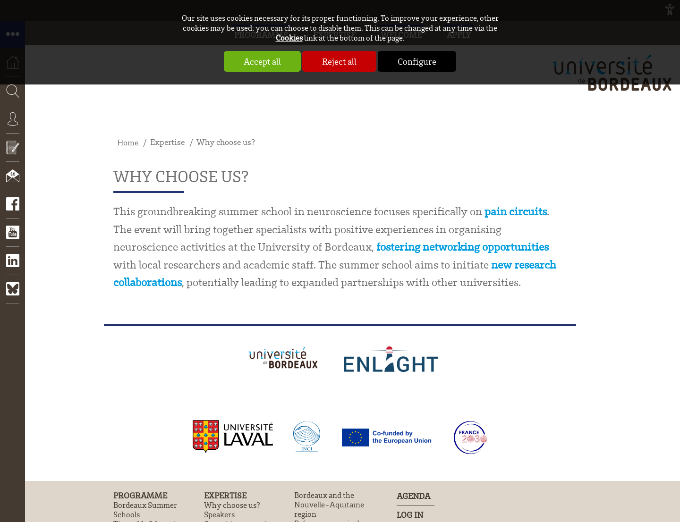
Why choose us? (225, 141)
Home (127, 142)
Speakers (219, 514)
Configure (417, 61)
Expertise (167, 141)
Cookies (289, 37)
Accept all (262, 61)
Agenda (413, 495)
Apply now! (12, 154)
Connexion (12, 126)
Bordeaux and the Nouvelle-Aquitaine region (329, 504)
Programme (140, 495)
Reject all (339, 61)
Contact (12, 182)
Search (9, 119)
